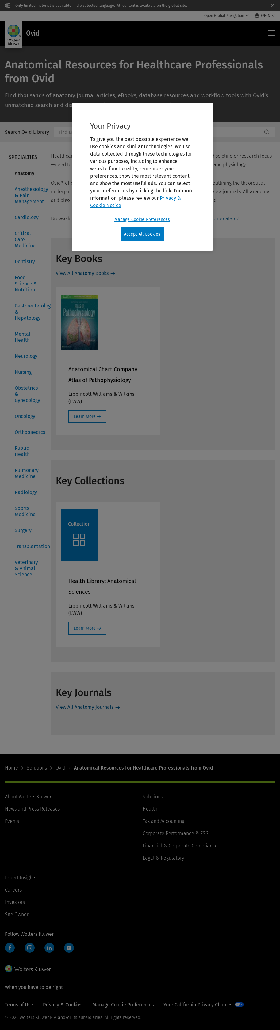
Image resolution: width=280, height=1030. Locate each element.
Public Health (22, 451)
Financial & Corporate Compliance (180, 846)
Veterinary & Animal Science (26, 568)
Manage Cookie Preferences (123, 1005)
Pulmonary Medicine (27, 473)
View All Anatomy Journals (84, 707)
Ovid (60, 768)
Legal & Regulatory (163, 858)
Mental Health (22, 337)
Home (11, 768)
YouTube (69, 948)
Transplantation (29, 546)
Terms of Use (19, 1005)
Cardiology (27, 217)
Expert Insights (20, 878)
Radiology (26, 492)
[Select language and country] (265, 16)
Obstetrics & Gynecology (27, 394)
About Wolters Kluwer (28, 797)
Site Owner (17, 914)
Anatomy (24, 173)
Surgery (23, 530)
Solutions (37, 768)
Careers (13, 890)
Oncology (25, 416)
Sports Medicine (25, 511)
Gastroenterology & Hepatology (29, 312)
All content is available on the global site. (152, 5)
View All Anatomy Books (82, 273)
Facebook (10, 948)
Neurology (26, 356)
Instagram (30, 948)
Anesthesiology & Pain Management (29, 195)
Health (150, 809)
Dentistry (25, 261)
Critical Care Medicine (25, 239)
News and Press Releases (32, 809)
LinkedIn (49, 948)
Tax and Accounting (163, 821)
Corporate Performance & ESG (176, 833)
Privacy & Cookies (62, 1005)
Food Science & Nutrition (26, 284)
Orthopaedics (29, 432)
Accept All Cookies (142, 234)
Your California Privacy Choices (197, 1005)
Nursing (23, 372)
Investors (15, 902)
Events (12, 821)
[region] (142, 177)
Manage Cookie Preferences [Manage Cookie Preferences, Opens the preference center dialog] (142, 219)
